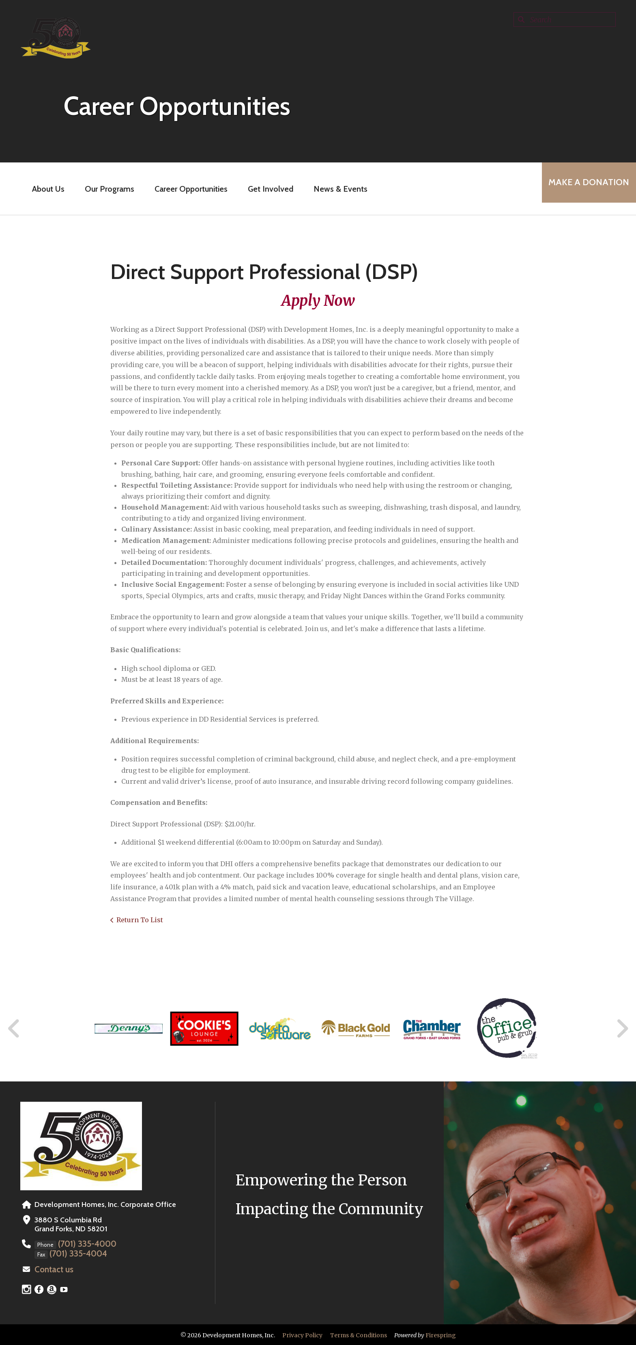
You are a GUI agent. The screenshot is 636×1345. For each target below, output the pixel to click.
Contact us (51, 1268)
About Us (43, 189)
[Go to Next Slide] (622, 1028)
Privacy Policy (302, 1334)
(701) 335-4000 (84, 1243)
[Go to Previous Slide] (14, 1028)
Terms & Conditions (358, 1334)
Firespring (440, 1334)
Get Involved (265, 189)
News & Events (335, 189)
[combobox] (565, 19)
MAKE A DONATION (583, 188)
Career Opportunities (185, 189)
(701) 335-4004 (75, 1253)
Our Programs (104, 189)
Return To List (139, 920)
